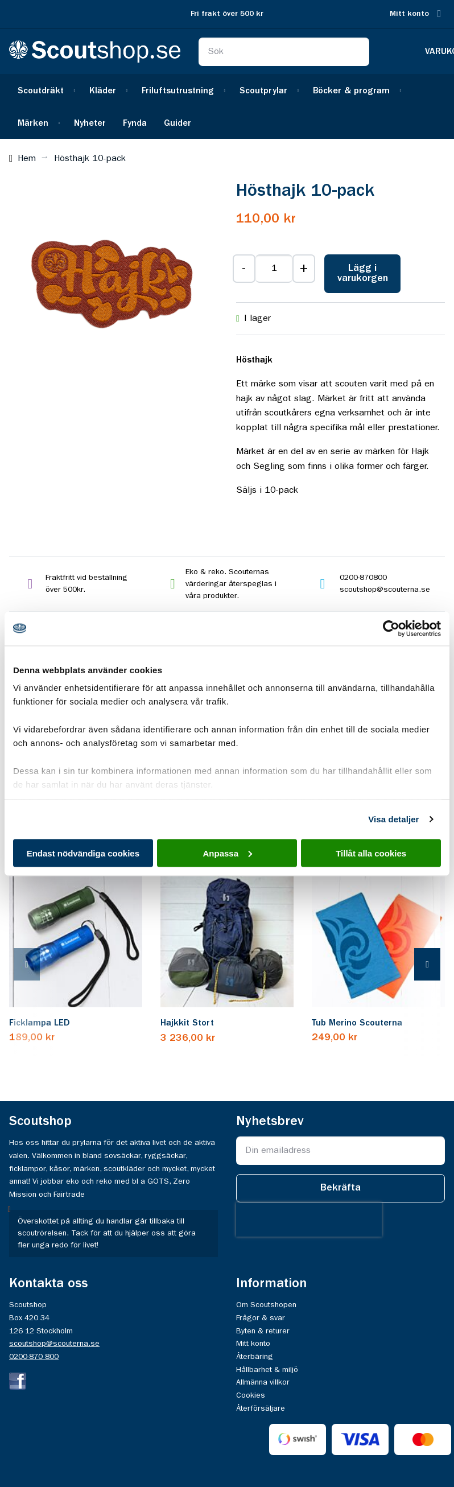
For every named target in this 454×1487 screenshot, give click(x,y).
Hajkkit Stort (187, 1023)
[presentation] (38, 965)
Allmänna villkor (263, 1382)
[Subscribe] (340, 1188)
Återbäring (254, 1356)
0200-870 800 (34, 1356)
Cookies (250, 1395)
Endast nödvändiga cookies (83, 853)
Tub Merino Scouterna (357, 1023)
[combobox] (284, 52)
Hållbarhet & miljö (267, 1369)
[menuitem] (45, 90)
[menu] (227, 106)
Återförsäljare (260, 1408)
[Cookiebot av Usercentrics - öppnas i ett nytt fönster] (391, 628)
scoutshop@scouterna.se (54, 1343)
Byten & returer (263, 1331)
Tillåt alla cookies (371, 853)
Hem (27, 159)
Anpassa (227, 853)
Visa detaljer (393, 819)
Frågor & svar (260, 1318)
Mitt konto (409, 14)
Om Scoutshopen (266, 1304)
